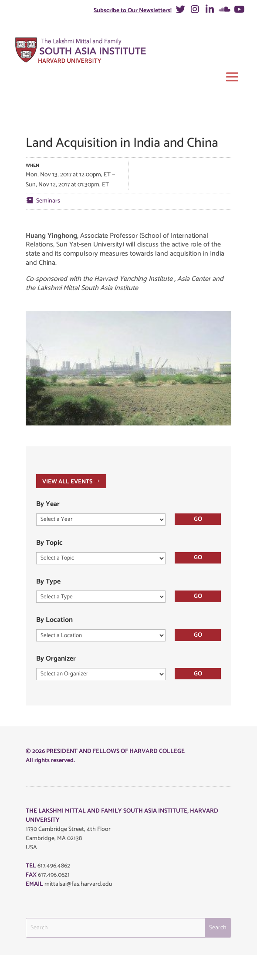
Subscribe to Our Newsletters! (133, 11)
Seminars (48, 201)
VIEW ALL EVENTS (67, 481)
